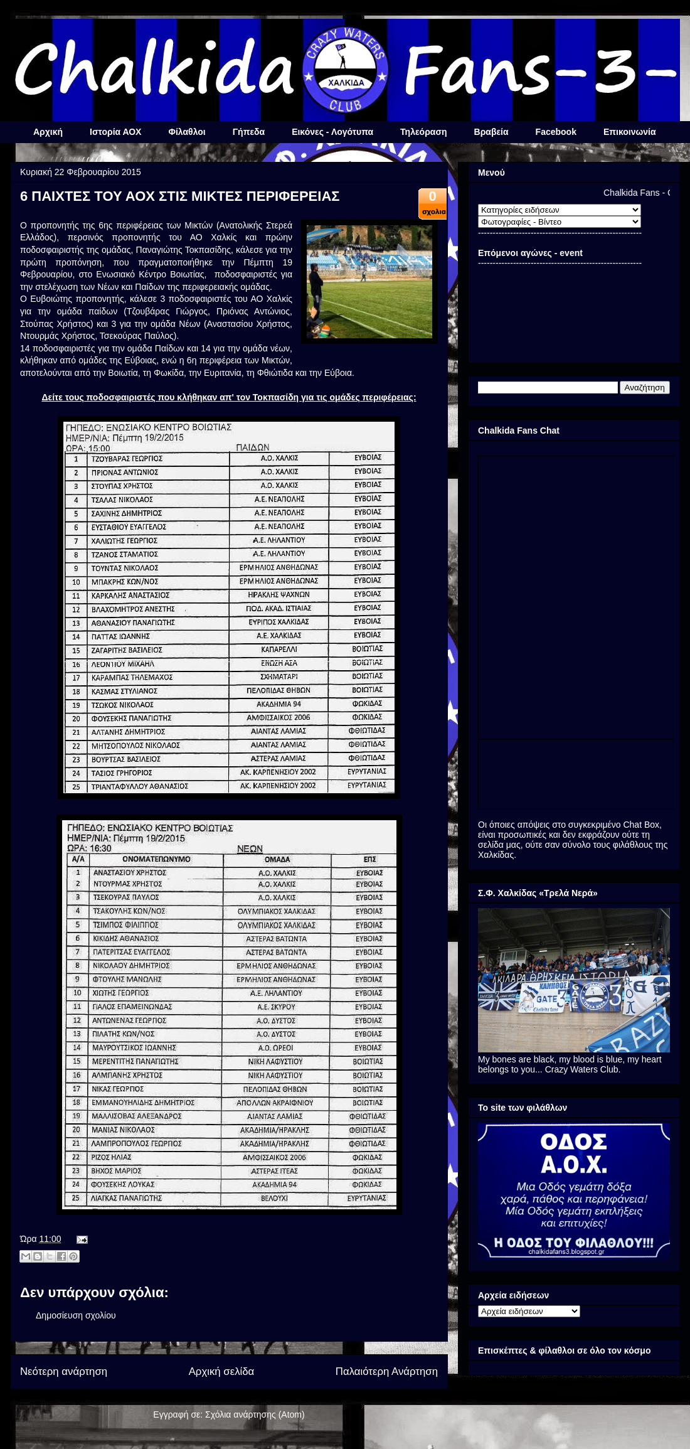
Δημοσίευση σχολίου (76, 1315)
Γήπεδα (249, 132)
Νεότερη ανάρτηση (63, 1371)
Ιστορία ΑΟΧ (115, 132)
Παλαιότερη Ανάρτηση (387, 1371)
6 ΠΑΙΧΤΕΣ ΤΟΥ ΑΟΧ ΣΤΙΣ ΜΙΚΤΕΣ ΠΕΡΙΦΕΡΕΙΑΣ (180, 196)
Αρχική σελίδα (222, 1371)
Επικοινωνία (629, 132)
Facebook (556, 132)
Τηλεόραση (423, 132)
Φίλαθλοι (186, 132)
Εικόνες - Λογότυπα (332, 132)
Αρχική (48, 132)
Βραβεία (491, 132)
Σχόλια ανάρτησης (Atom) (255, 1414)
